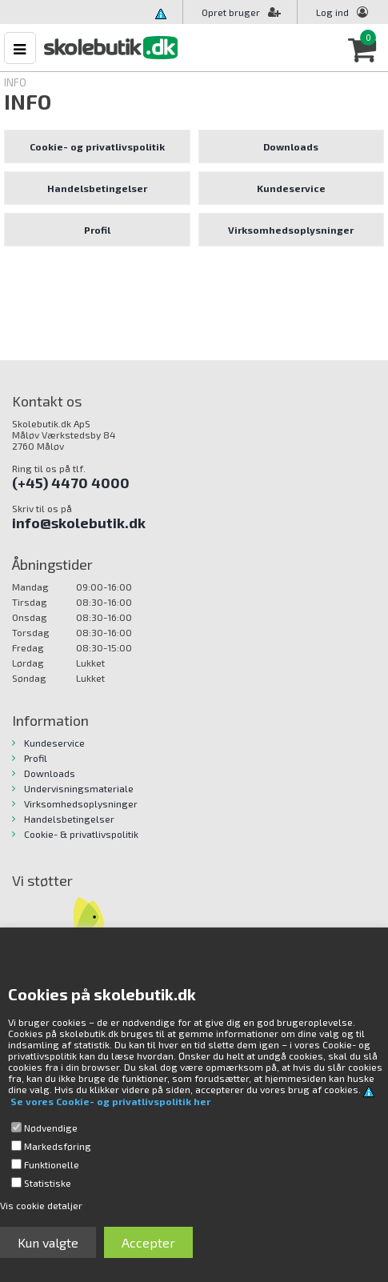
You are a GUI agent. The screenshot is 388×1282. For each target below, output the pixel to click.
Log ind (332, 12)
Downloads (290, 146)
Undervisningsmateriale (79, 788)
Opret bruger (241, 12)
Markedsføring (57, 1146)
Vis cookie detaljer (41, 1205)
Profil (97, 229)
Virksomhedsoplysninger (291, 229)
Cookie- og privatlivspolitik (97, 146)
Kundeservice (291, 188)
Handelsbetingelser (97, 188)
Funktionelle (51, 1164)
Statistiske (47, 1182)
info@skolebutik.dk (79, 522)
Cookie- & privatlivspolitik (81, 833)
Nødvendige (51, 1127)
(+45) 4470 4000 (71, 482)
